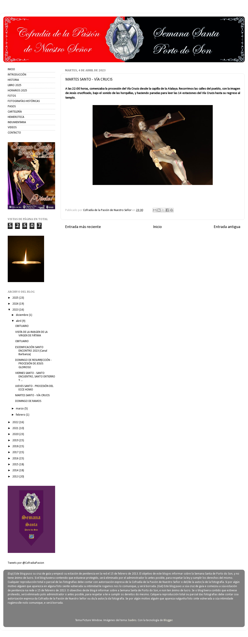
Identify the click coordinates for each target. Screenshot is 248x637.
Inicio (157, 227)
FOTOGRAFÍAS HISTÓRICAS (24, 101)
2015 (15, 464)
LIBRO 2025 (14, 85)
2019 (15, 440)
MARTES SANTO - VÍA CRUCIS (32, 395)
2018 (15, 446)
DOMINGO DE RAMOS (28, 401)
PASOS (12, 106)
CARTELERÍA (15, 111)
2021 (15, 428)
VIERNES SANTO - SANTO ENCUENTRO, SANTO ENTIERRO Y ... (35, 377)
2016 (15, 458)
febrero (21, 414)
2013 (15, 476)
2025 (15, 297)
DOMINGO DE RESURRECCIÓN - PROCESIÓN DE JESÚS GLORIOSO (33, 364)
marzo (20, 408)
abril (19, 321)
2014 (15, 470)
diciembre (22, 315)
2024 (15, 303)
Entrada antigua (227, 227)
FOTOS (12, 95)
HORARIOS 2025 (17, 90)
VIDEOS (12, 127)
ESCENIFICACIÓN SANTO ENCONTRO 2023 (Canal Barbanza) (31, 351)
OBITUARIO (22, 326)
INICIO (11, 69)
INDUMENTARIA (17, 122)
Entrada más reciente (83, 227)
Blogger (168, 620)
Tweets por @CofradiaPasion (26, 563)
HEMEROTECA (16, 117)
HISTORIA (13, 80)
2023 (15, 309)
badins (132, 620)
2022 (15, 422)
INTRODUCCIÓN (17, 74)
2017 (15, 452)
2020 (15, 434)
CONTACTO (14, 132)
